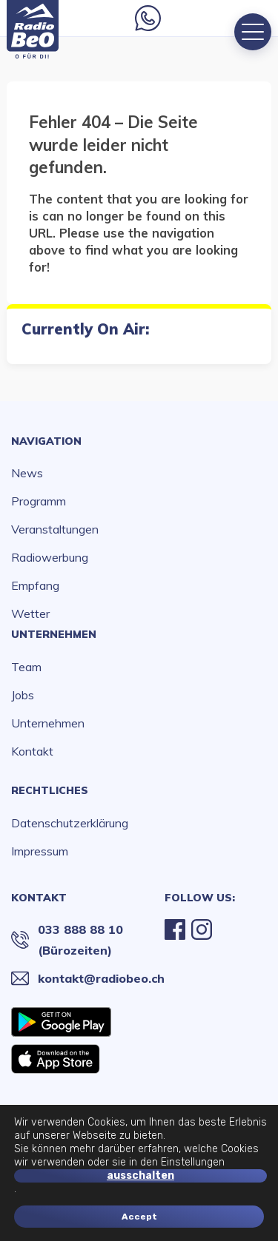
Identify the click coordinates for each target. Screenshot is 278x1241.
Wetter (30, 613)
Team (26, 666)
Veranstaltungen (55, 529)
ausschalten (140, 1175)
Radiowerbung (49, 557)
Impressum (39, 851)
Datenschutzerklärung (69, 822)
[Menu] (252, 31)
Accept (139, 1216)
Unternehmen (53, 634)
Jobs (22, 694)
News (27, 472)
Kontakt (32, 751)
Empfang (35, 585)
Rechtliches (49, 790)
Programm (38, 501)
